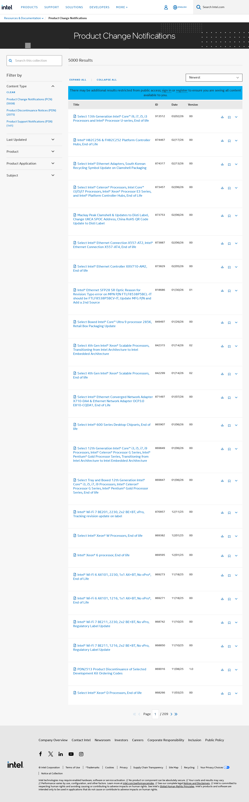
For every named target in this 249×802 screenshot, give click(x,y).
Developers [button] (100, 7)
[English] (180, 7)
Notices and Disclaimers (196, 779)
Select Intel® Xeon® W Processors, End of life (108, 536)
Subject (31, 175)
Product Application (31, 163)
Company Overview (53, 742)
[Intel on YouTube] (71, 756)
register (182, 90)
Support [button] (51, 7)
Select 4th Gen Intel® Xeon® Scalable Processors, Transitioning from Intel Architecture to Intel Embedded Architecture (111, 350)
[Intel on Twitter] (50, 756)
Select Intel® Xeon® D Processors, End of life (107, 693)
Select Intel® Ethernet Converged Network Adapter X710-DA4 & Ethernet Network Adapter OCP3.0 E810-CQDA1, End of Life (113, 401)
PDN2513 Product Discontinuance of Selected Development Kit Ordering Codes (109, 671)
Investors (121, 742)
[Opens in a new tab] (222, 117)
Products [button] (29, 7)
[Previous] (139, 714)
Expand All (77, 79)
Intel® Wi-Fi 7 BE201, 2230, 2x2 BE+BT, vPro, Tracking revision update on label (108, 514)
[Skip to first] (134, 714)
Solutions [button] (74, 7)
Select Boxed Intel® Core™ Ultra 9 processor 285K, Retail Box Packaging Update (112, 324)
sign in (166, 90)
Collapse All (107, 79)
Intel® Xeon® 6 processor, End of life (101, 555)
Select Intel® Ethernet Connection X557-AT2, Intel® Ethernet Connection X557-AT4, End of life (113, 245)
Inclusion (194, 742)
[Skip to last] (176, 714)
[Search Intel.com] (225, 7)
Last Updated (31, 139)
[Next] (172, 714)
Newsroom (103, 742)
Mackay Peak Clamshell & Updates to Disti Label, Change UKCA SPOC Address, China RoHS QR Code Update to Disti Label (111, 219)
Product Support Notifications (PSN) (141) (29, 123)
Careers (137, 742)
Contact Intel (81, 742)
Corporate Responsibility (166, 742)
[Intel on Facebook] (40, 756)
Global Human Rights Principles (177, 782)
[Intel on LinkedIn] (60, 756)
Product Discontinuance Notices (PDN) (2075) (31, 112)
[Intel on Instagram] (81, 756)
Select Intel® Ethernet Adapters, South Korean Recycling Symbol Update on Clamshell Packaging (109, 166)
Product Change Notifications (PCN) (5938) (29, 101)
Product (31, 151)
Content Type (31, 86)
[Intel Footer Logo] (15, 764)
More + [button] (122, 7)
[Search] (198, 7)
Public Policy (214, 742)
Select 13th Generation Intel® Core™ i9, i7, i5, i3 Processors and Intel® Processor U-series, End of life (111, 118)
